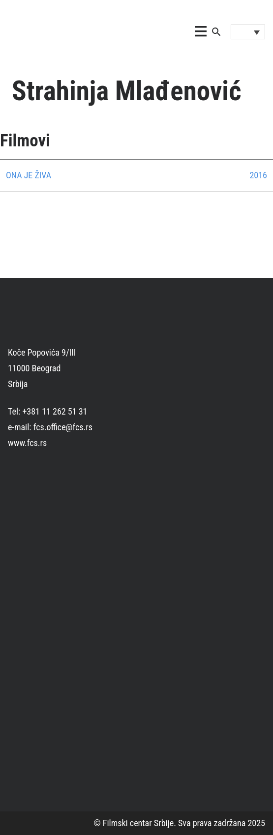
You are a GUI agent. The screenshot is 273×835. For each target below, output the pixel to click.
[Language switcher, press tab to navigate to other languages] (248, 32)
